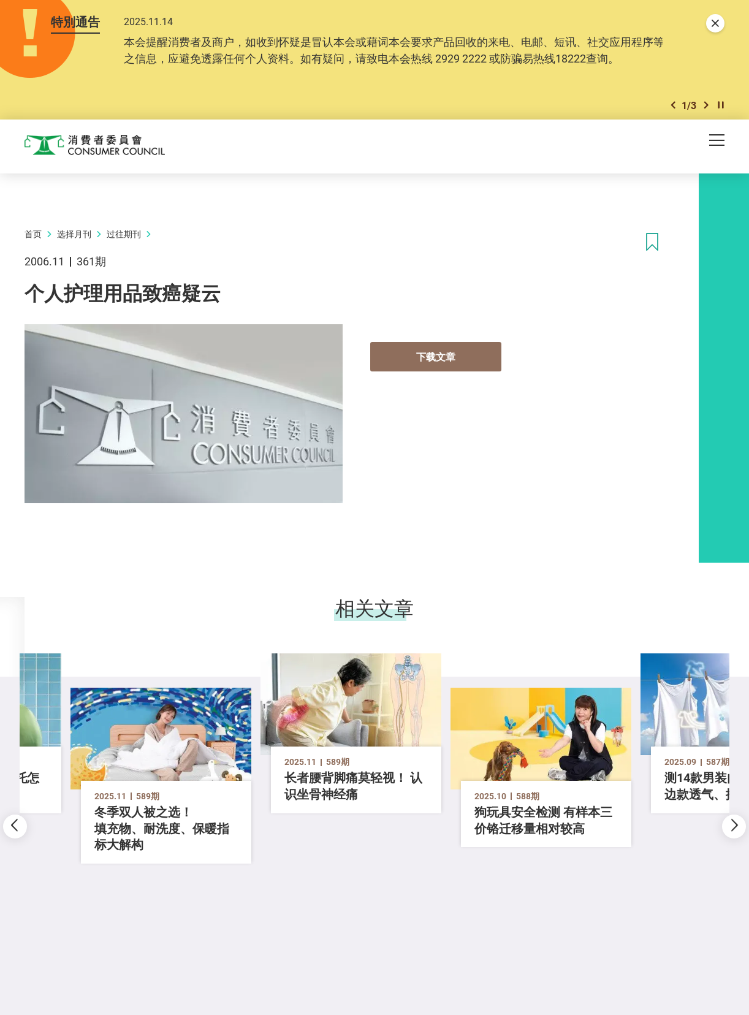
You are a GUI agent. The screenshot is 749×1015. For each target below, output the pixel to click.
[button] (673, 107)
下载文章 (435, 359)
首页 (33, 236)
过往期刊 (124, 236)
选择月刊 (74, 236)
